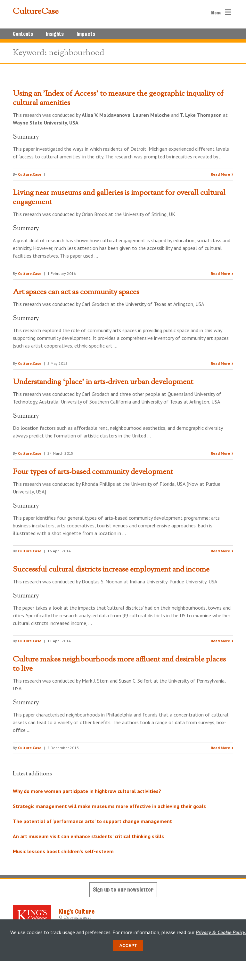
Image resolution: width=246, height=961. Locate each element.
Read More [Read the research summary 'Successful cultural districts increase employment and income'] (220, 640)
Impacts (86, 34)
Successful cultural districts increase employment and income (111, 569)
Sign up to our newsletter (123, 889)
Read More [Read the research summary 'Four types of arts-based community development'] (220, 551)
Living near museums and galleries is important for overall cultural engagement (119, 198)
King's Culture (76, 911)
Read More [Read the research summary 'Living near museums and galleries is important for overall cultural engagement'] (220, 273)
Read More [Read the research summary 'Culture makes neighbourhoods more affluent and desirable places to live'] (220, 747)
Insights (55, 34)
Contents (23, 34)
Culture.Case (29, 174)
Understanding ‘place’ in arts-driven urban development (103, 382)
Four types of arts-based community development (93, 472)
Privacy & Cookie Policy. (221, 932)
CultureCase (36, 12)
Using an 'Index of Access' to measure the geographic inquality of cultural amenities (118, 98)
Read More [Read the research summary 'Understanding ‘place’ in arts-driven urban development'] (220, 453)
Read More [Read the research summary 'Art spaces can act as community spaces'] (220, 363)
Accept (128, 945)
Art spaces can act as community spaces (76, 292)
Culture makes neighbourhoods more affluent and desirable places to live (119, 664)
